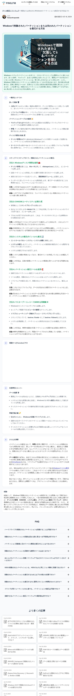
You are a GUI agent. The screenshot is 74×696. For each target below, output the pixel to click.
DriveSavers (16, 462)
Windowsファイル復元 (61, 468)
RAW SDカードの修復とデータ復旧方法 (56, 651)
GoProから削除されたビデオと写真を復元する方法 (56, 674)
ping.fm (9, 3)
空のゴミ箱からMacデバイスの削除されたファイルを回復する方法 (56, 622)
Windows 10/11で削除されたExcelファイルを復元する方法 (21, 686)
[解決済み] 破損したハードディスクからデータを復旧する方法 (56, 686)
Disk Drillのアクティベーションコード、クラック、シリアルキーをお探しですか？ (21, 638)
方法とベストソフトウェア (48, 3)
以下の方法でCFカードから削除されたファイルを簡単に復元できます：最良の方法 (21, 623)
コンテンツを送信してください (29, 3)
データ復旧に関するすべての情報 (54, 661)
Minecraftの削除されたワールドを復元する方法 (21, 651)
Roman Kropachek (13, 17)
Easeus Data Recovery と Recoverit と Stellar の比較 (21, 674)
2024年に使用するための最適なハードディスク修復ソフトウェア (56, 637)
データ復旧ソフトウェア (64, 3)
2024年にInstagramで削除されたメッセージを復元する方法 (21, 662)
